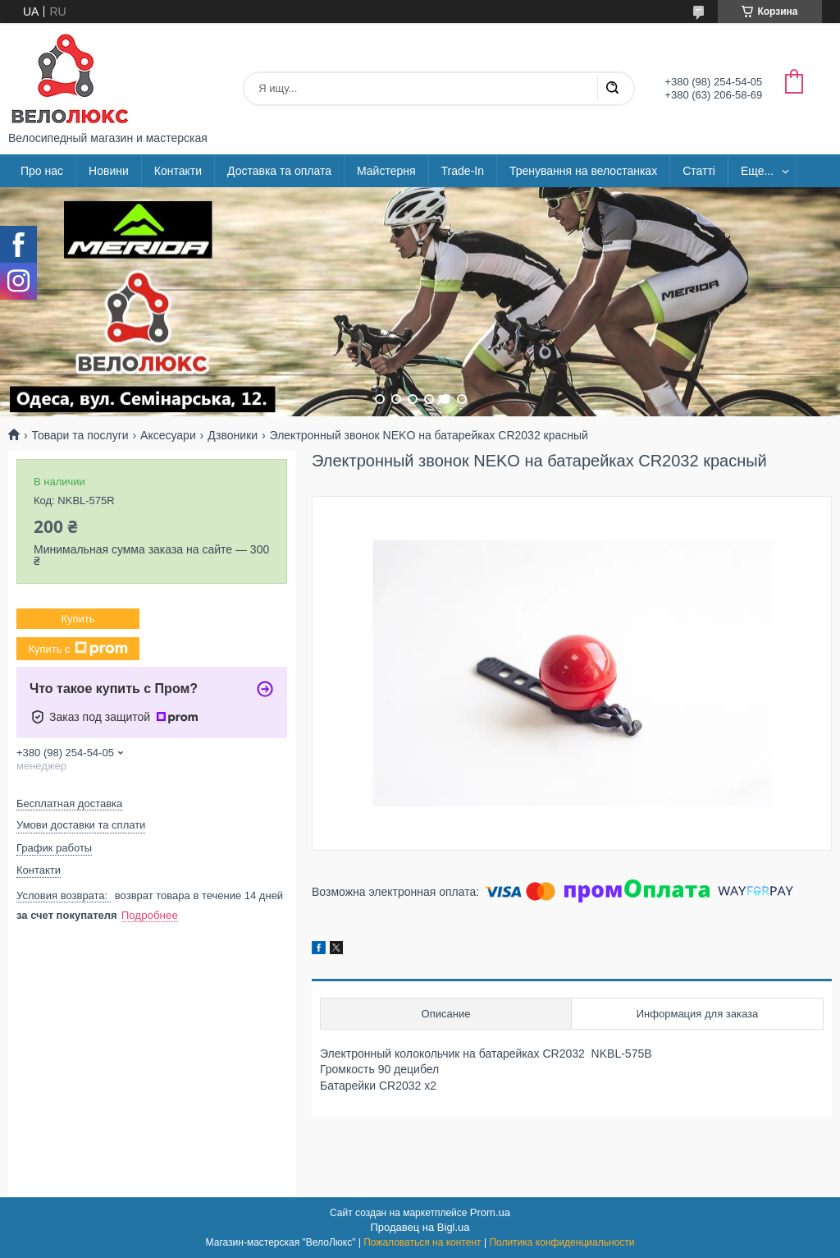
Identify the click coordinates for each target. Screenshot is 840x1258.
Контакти (178, 170)
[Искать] (612, 88)
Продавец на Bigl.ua (419, 1227)
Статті (698, 170)
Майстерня (386, 170)
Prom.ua (490, 1212)
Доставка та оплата (279, 170)
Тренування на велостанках (583, 170)
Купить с (77, 648)
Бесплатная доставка (69, 803)
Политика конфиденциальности (561, 1242)
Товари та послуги (79, 435)
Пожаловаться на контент (422, 1242)
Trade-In (462, 170)
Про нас (42, 170)
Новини (109, 170)
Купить (77, 619)
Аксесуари (168, 435)
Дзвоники (233, 435)
